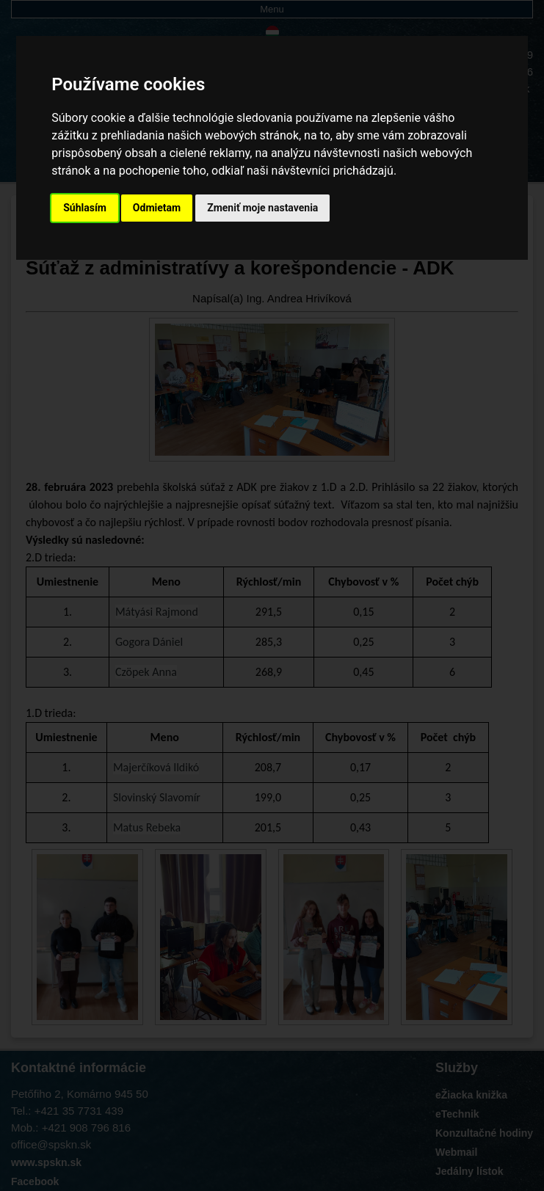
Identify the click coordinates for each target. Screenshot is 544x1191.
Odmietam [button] (157, 208)
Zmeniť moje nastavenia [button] (262, 208)
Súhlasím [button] (84, 208)
